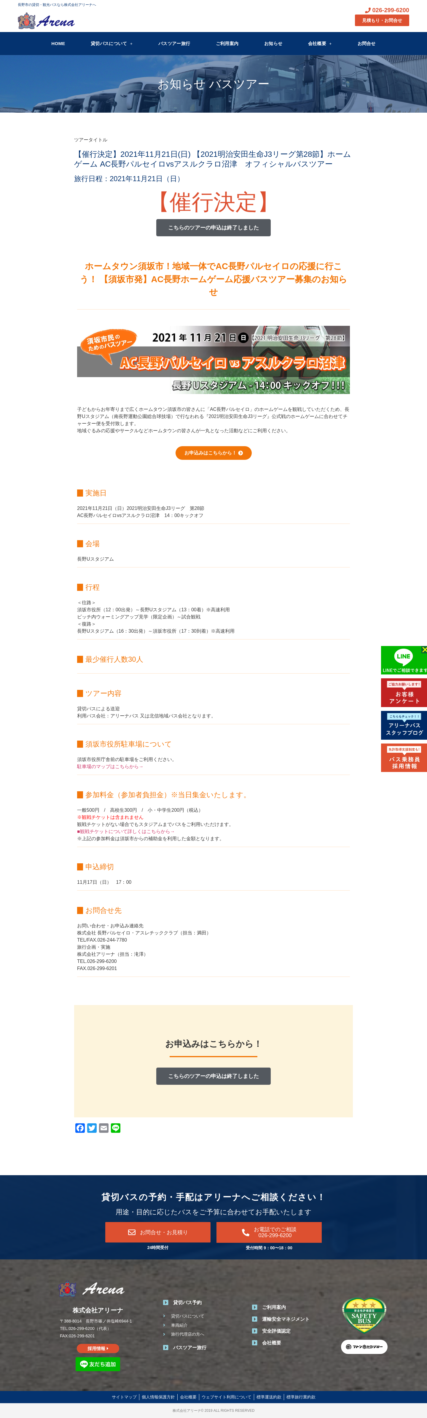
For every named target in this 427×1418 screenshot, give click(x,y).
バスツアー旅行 (174, 43)
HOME (58, 43)
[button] (213, 227)
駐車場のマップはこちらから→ (110, 766)
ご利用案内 (227, 43)
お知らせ (273, 43)
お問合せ (367, 43)
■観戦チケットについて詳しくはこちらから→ (126, 831)
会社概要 (320, 43)
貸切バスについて (112, 43)
